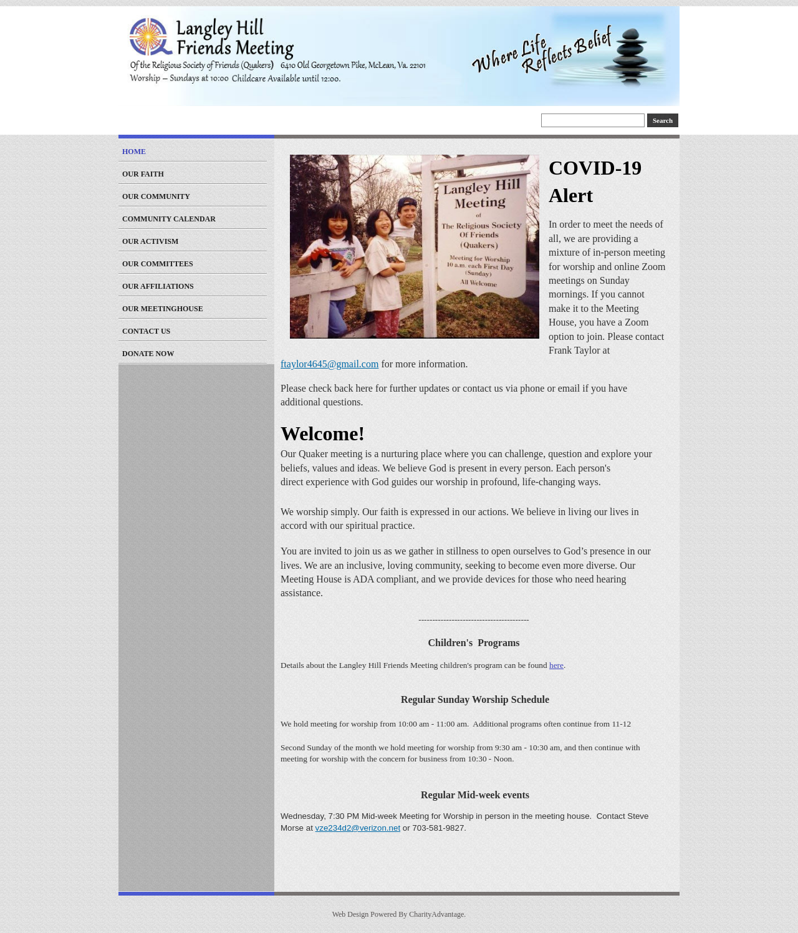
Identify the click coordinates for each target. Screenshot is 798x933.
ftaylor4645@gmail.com (329, 364)
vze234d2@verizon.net (358, 828)
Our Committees (157, 263)
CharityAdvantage (436, 914)
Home (134, 151)
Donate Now (148, 353)
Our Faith (143, 174)
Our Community (156, 196)
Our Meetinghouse (162, 308)
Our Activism (150, 241)
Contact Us (146, 331)
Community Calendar (169, 219)
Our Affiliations (158, 286)
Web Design (350, 914)
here (556, 665)
